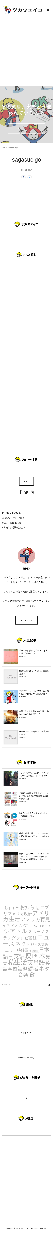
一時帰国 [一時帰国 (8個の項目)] (21, 950)
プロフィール (26, 620)
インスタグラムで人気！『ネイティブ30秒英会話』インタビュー (34, 776)
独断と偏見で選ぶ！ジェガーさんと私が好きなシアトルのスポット (34, 836)
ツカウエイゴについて (26, 128)
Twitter (26, 494)
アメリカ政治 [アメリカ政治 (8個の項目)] (20, 914)
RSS (26, 481)
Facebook (20, 494)
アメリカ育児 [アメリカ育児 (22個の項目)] (35, 919)
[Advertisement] (26, 52)
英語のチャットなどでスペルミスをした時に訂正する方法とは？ (34, 694)
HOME (4, 148)
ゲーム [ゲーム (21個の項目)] (30, 925)
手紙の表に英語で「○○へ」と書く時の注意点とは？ (34, 653)
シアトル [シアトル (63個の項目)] (16, 931)
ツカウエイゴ (26, 1033)
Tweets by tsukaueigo (26, 1057)
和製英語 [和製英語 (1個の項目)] (33, 951)
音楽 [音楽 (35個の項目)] (23, 975)
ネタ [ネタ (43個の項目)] (20, 944)
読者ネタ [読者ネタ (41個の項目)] (39, 969)
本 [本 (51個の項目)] (42, 956)
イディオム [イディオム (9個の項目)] (12, 925)
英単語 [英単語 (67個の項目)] (36, 962)
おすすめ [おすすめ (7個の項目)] (12, 908)
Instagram (32, 494)
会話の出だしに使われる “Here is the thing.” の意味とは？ (34, 714)
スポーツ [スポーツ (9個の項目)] (36, 931)
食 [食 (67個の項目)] (32, 974)
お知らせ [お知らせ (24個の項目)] (30, 907)
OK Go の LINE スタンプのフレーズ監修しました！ (34, 816)
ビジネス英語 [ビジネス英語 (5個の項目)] (37, 944)
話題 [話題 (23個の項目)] (22, 968)
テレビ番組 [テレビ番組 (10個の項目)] (26, 938)
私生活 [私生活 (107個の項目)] (17, 962)
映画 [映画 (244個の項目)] (31, 956)
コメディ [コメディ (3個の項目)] (44, 925)
